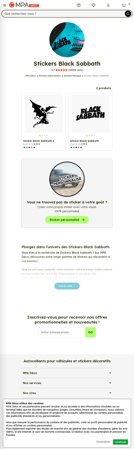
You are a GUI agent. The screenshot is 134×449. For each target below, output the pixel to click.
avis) (67, 70)
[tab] (40, 135)
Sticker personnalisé (67, 220)
